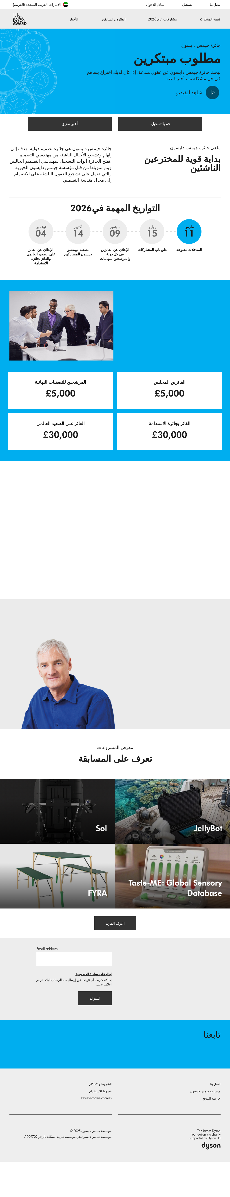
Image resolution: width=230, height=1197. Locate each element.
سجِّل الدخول (155, 4)
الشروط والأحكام (100, 1119)
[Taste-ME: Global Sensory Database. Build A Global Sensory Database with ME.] (172, 900)
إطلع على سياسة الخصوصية (93, 1000)
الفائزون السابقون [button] (113, 19)
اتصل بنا (215, 4)
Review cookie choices (96, 1133)
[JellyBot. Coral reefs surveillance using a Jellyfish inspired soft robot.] (172, 835)
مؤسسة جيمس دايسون (205, 1127)
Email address (47, 975)
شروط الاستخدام (100, 1127)
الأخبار (73, 19)
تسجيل (187, 4)
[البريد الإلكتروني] (74, 985)
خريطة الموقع (212, 1134)
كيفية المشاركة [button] (210, 19)
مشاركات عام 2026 (162, 19)
